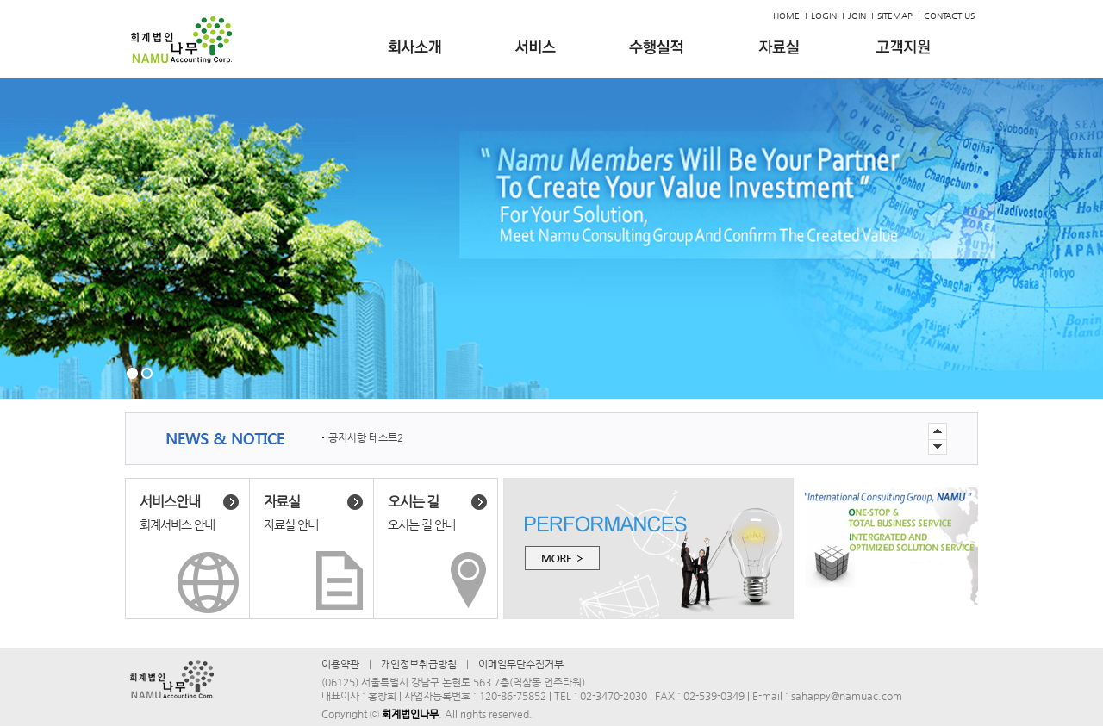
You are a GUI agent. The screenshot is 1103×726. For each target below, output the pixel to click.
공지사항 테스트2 (365, 437)
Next (937, 432)
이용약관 (340, 664)
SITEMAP (895, 16)
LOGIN (824, 16)
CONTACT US (949, 16)
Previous (937, 447)
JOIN (857, 16)
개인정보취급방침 (419, 664)
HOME (786, 16)
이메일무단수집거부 (521, 664)
